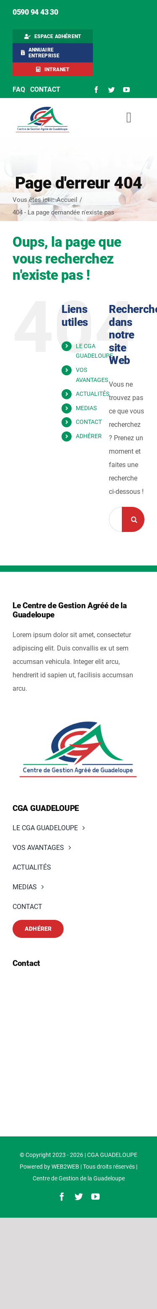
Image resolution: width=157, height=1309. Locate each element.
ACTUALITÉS (92, 393)
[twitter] (111, 89)
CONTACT (89, 421)
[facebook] (96, 89)
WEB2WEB (65, 1166)
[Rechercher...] (115, 519)
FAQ (19, 89)
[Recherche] (134, 519)
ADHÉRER (89, 436)
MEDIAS (86, 408)
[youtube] (126, 89)
